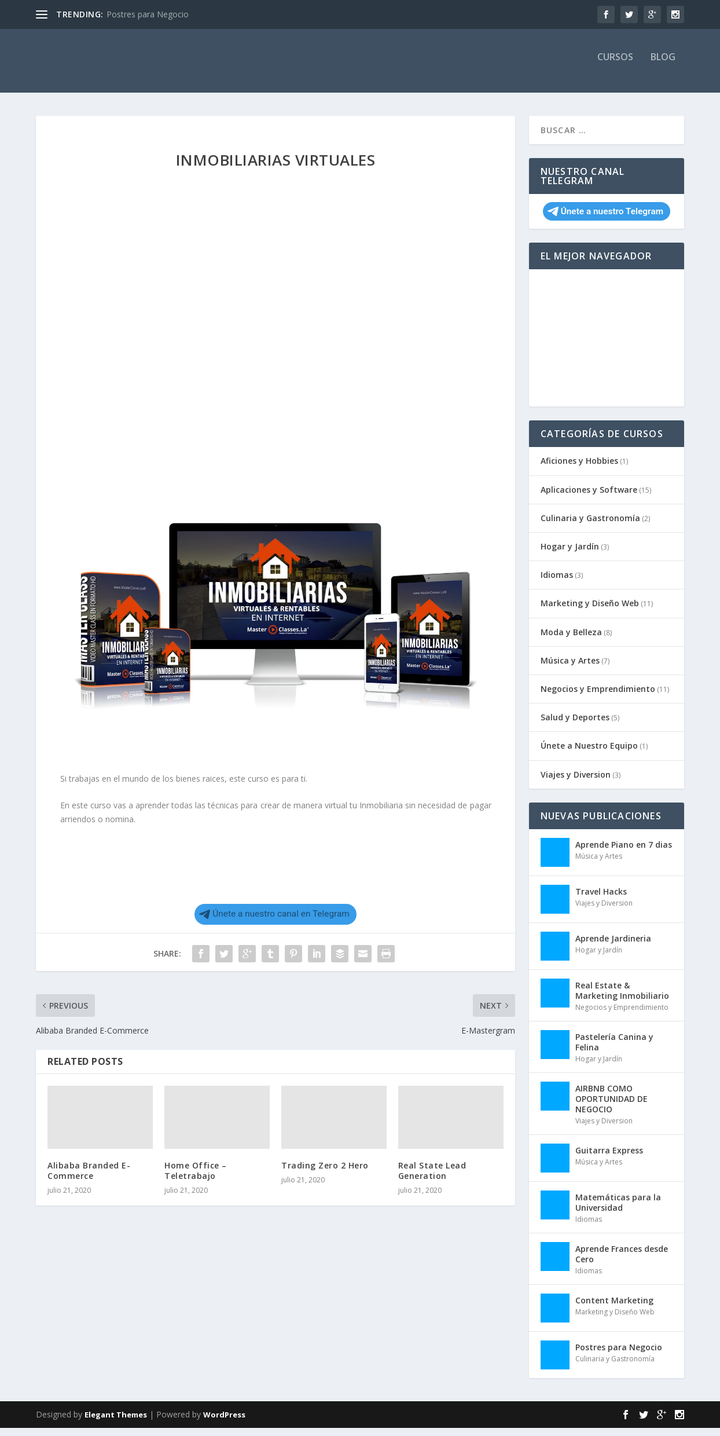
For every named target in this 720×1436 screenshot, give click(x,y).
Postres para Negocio (147, 14)
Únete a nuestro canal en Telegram (274, 922)
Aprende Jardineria (613, 946)
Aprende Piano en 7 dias (623, 852)
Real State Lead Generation (432, 1178)
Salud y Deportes (575, 725)
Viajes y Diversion (576, 782)
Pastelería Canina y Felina (614, 1050)
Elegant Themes (116, 1422)
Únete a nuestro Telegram (605, 219)
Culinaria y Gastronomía (590, 526)
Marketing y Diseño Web (590, 611)
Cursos (615, 65)
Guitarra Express (609, 1158)
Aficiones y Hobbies (579, 468)
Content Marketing (614, 1308)
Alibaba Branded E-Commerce (88, 1178)
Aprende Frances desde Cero (621, 1262)
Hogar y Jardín (570, 554)
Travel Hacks (601, 899)
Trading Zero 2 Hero (325, 1173)
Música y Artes (570, 668)
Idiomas (557, 582)
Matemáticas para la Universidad (618, 1210)
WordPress (224, 1422)
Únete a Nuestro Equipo (589, 753)
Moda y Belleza (571, 640)
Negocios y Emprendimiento (598, 696)
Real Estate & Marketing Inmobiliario (622, 998)
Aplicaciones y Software (589, 497)
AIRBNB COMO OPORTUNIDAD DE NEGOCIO (611, 1107)
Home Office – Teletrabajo (195, 1178)
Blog (663, 65)
